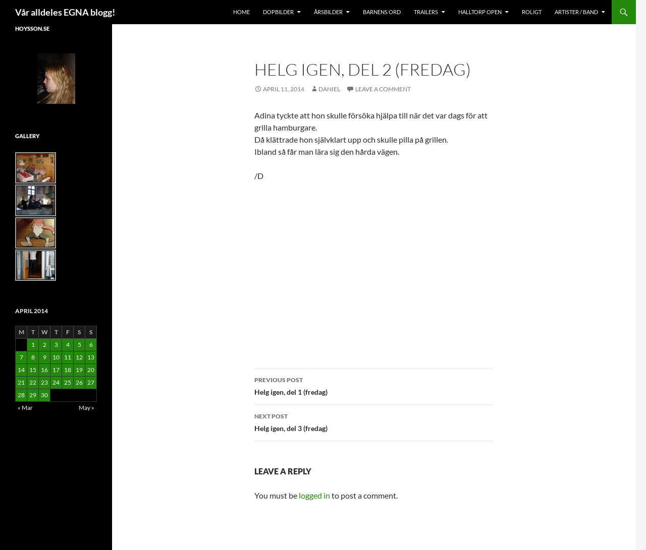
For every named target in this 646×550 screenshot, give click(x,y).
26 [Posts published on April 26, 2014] (79, 382)
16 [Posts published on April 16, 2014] (44, 370)
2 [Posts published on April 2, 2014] (44, 344)
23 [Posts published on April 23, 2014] (44, 382)
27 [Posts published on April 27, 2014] (90, 382)
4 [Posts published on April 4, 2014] (68, 344)
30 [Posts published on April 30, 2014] (44, 395)
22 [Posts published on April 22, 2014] (32, 382)
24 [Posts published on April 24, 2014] (56, 382)
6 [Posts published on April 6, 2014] (91, 344)
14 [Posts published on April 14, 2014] (21, 370)
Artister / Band (576, 12)
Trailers (426, 12)
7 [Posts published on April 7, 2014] (21, 357)
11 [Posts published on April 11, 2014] (67, 357)
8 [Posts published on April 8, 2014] (33, 357)
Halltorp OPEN (480, 12)
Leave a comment (383, 89)
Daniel (329, 89)
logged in (314, 495)
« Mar (25, 407)
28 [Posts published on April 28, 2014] (21, 395)
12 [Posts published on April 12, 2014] (79, 357)
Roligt (532, 12)
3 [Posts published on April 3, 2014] (56, 344)
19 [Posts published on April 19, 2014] (79, 370)
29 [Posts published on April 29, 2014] (32, 395)
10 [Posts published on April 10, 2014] (56, 357)
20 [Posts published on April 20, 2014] (90, 370)
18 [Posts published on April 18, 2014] (67, 370)
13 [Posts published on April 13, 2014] (90, 357)
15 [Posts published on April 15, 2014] (32, 370)
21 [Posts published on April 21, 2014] (21, 382)
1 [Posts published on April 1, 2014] (33, 344)
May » (86, 407)
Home (241, 12)
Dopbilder (278, 12)
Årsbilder (328, 12)
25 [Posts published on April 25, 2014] (67, 382)
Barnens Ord (382, 12)
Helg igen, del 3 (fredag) (374, 421)
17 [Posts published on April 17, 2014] (56, 370)
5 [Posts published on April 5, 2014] (79, 344)
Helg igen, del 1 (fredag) (374, 385)
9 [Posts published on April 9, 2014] (44, 357)
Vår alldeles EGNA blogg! (65, 12)
